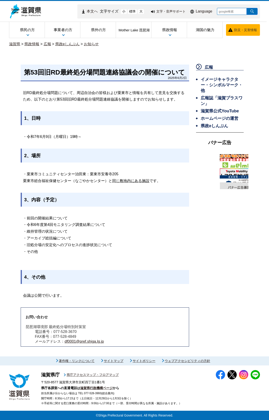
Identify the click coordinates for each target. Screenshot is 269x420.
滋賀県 (14, 44)
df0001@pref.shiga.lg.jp (84, 341)
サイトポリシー (144, 361)
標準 (132, 11)
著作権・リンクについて (77, 361)
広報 (47, 44)
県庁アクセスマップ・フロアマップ (93, 375)
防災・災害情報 (245, 30)
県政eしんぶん (67, 44)
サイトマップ (113, 361)
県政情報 (31, 44)
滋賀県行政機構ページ (96, 388)
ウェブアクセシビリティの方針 (187, 361)
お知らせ (91, 44)
